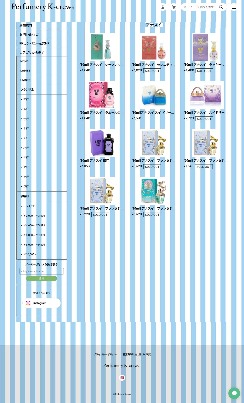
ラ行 (26, 176)
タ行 (26, 128)
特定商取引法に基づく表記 (137, 354)
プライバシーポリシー (105, 354)
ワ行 (26, 186)
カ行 (26, 109)
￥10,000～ (30, 254)
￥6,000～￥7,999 (34, 235)
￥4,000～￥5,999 (34, 225)
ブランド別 (27, 89)
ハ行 (26, 147)
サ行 (26, 118)
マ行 (26, 157)
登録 (41, 278)
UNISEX (25, 80)
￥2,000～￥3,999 (34, 215)
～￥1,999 (29, 206)
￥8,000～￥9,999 (34, 244)
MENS (24, 61)
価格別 (24, 196)
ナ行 (26, 138)
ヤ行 (26, 167)
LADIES (25, 70)
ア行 (26, 99)
